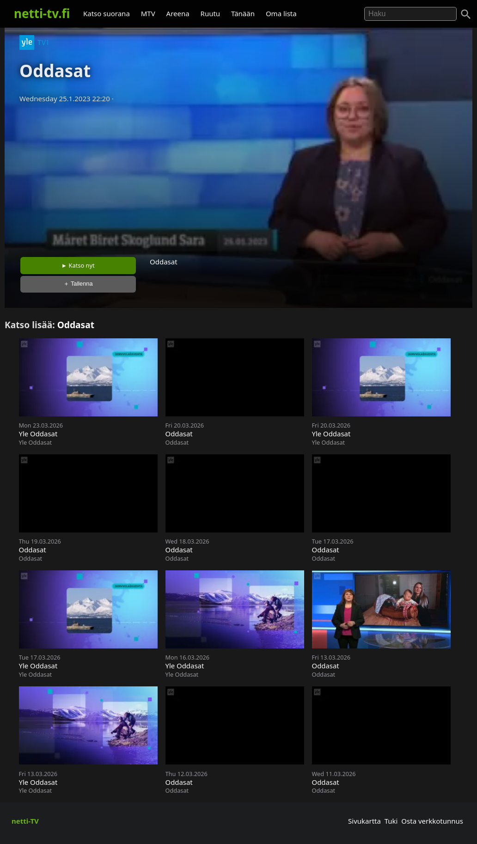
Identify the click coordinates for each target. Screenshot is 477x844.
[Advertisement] (238, 177)
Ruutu (210, 13)
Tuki (391, 821)
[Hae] (410, 14)
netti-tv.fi (42, 13)
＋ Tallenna (78, 283)
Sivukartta (364, 821)
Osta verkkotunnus (432, 821)
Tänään (243, 13)
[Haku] (466, 14)
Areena (178, 13)
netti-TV (25, 821)
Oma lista (281, 13)
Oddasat (75, 324)
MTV (148, 13)
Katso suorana (106, 13)
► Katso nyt (78, 265)
